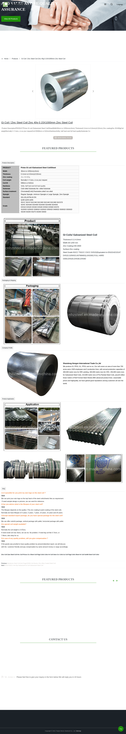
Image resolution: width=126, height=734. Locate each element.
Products (15, 59)
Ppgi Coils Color (42, 554)
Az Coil (65, 554)
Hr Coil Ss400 (84, 554)
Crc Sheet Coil (32, 554)
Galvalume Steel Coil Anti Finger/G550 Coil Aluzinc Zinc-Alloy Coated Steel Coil (31, 563)
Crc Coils (60, 554)
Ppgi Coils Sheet (73, 554)
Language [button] (120, 4)
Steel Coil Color (94, 554)
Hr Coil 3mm (52, 554)
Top (121, 728)
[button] (105, 4)
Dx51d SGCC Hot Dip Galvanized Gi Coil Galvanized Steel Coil (23, 565)
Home (6, 59)
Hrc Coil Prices (22, 554)
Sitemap (78, 731)
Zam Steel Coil (12, 554)
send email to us (63, 138)
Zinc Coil (4, 554)
